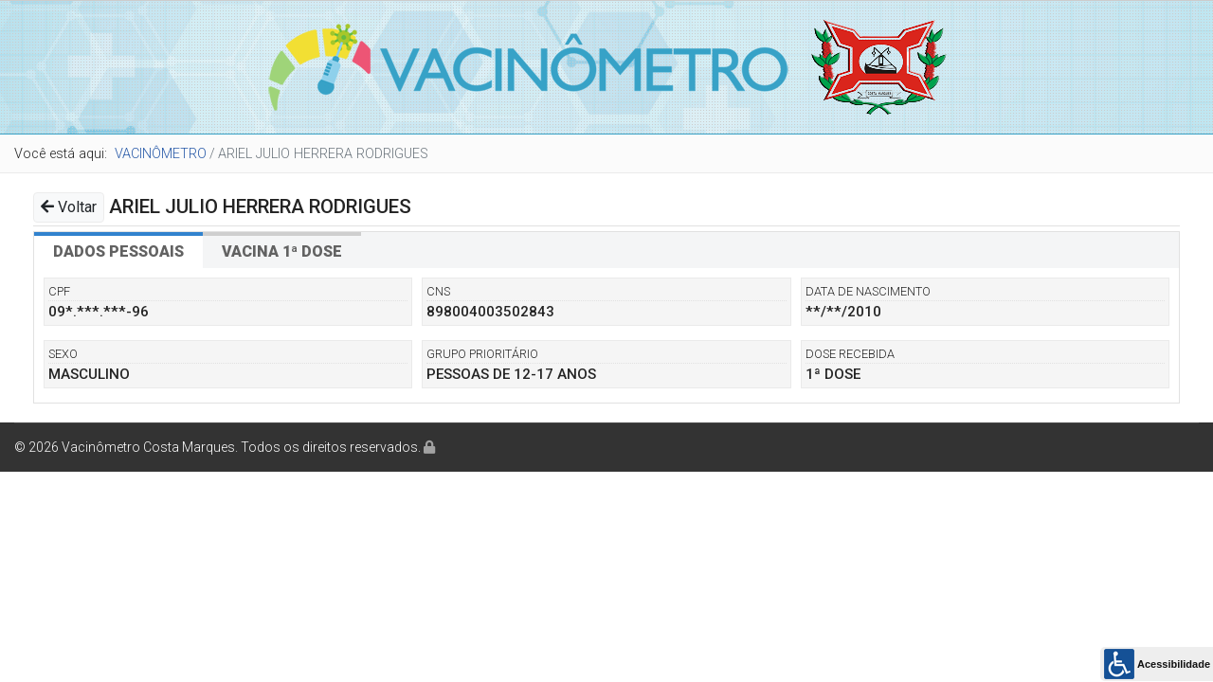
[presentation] (118, 250)
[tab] (118, 250)
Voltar (69, 207)
